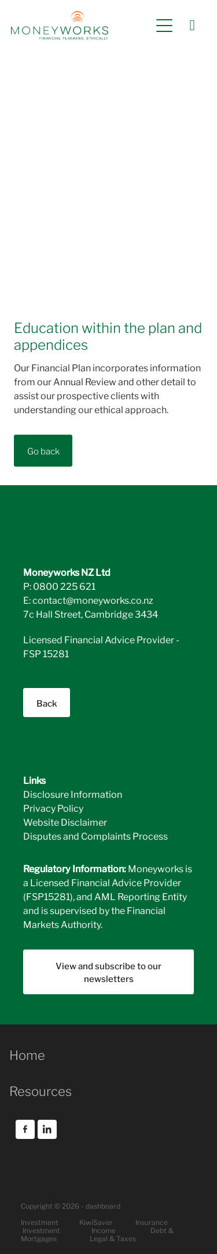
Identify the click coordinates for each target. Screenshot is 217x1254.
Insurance (151, 1222)
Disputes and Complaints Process (95, 835)
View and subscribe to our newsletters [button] (108, 972)
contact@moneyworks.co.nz (92, 599)
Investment (41, 1230)
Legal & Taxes (113, 1238)
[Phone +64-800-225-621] (192, 26)
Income (103, 1230)
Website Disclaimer (65, 821)
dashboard (103, 1205)
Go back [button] (43, 450)
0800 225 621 (64, 585)
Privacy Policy (53, 807)
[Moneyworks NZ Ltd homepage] (81, 25)
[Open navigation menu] (164, 26)
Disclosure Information (72, 793)
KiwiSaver (96, 1222)
